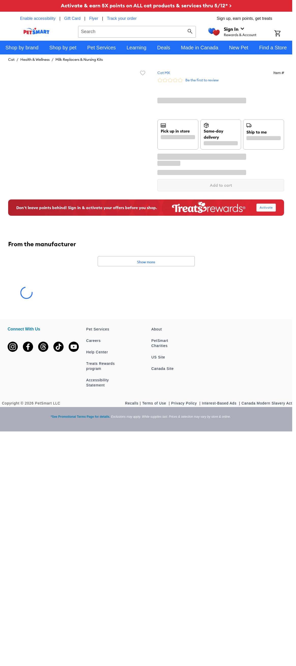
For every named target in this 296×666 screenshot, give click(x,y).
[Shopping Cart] (283, 33)
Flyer (93, 18)
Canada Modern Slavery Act (267, 403)
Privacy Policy (184, 403)
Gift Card (72, 18)
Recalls (132, 403)
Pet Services (97, 329)
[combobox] (137, 31)
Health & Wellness (35, 59)
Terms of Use (154, 403)
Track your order (122, 18)
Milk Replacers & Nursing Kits (79, 59)
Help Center (97, 352)
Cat (11, 59)
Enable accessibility (38, 18)
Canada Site (162, 369)
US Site (158, 357)
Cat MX (163, 72)
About (156, 329)
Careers (93, 341)
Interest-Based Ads (220, 403)
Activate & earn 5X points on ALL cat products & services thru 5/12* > (146, 5)
